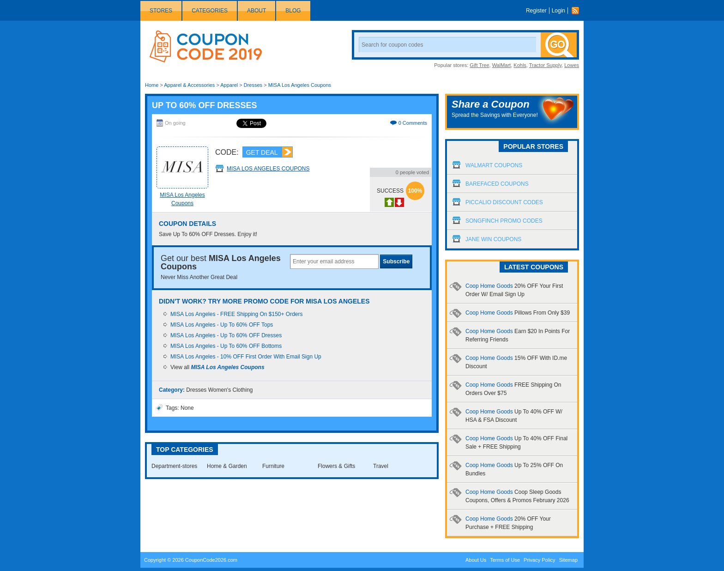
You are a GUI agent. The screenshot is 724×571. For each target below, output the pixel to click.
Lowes (571, 65)
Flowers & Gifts (336, 466)
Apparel (229, 85)
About (256, 10)
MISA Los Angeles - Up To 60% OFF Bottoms (226, 346)
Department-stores (174, 466)
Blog (293, 10)
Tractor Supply (545, 65)
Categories (210, 10)
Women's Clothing (230, 390)
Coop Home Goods (517, 313)
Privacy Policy (539, 560)
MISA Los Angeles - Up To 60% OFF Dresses (226, 335)
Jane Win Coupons (493, 239)
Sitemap (568, 560)
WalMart (501, 65)
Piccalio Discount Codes (504, 202)
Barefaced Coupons (497, 184)
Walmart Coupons (493, 165)
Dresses (253, 85)
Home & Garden (227, 466)
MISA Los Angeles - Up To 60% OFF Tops (221, 325)
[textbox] (334, 261)
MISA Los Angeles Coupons (299, 85)
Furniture (273, 466)
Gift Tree (479, 65)
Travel (380, 466)
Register (536, 10)
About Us (475, 560)
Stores (161, 10)
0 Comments (412, 123)
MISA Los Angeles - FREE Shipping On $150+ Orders (236, 314)
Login (558, 10)
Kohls (519, 65)
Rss (578, 10)
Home (151, 85)
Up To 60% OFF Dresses (204, 105)
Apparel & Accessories (189, 85)
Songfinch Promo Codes (504, 221)
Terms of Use (505, 560)
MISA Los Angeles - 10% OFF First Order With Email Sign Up (245, 356)
